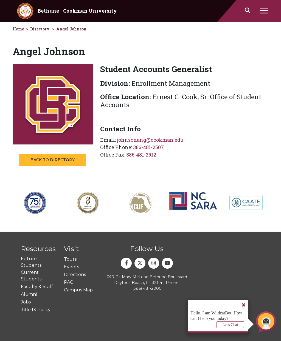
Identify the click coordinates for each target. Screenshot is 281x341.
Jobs (26, 302)
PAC (68, 282)
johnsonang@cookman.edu (150, 140)
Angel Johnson (71, 29)
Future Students (31, 262)
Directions (75, 274)
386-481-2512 (141, 154)
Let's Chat (230, 325)
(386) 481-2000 (147, 288)
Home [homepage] (18, 29)
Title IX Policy (35, 309)
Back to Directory (52, 159)
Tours (70, 259)
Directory (39, 29)
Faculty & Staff (37, 286)
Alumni (29, 294)
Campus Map (78, 289)
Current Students (31, 276)
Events (71, 266)
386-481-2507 (148, 147)
